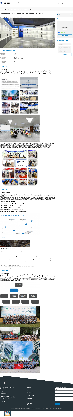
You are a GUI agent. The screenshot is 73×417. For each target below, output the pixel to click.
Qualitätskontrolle (30, 395)
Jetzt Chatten (65, 35)
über (19, 3)
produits (25, 3)
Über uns (29, 387)
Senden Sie (65, 54)
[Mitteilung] (64, 399)
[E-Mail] (64, 395)
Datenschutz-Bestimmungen (30, 404)
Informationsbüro (41, 3)
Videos (32, 3)
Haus (13, 3)
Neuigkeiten (29, 398)
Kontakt (50, 3)
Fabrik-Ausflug (30, 392)
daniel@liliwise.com (4, 391)
